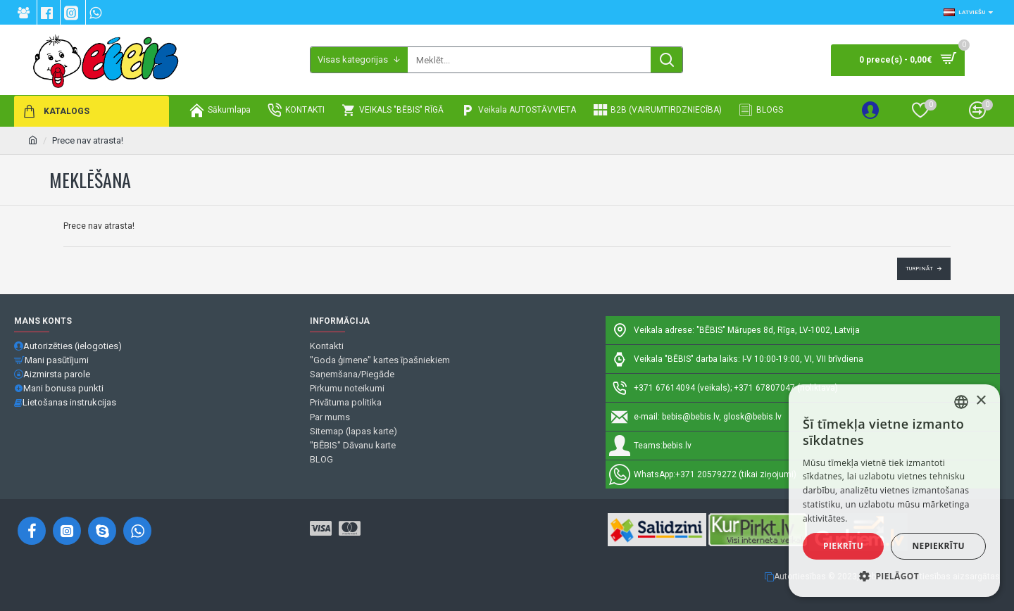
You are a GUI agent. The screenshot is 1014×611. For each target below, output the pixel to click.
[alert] (894, 490)
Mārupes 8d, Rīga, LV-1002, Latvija (793, 330)
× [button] (980, 401)
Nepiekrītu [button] (938, 546)
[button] (894, 576)
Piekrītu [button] (843, 546)
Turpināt (919, 268)
